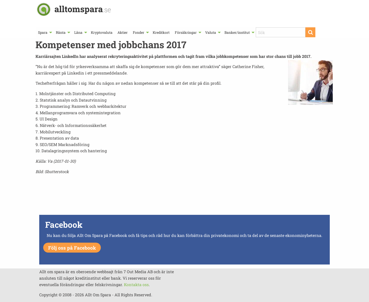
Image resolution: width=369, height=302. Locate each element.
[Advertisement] (184, 196)
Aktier (122, 32)
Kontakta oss (136, 284)
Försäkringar (186, 32)
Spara (42, 32)
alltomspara (82, 8)
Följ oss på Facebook (72, 248)
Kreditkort (161, 32)
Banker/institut (237, 32)
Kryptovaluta (101, 32)
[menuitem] (44, 32)
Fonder (138, 32)
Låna (78, 32)
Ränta (61, 32)
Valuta (210, 32)
